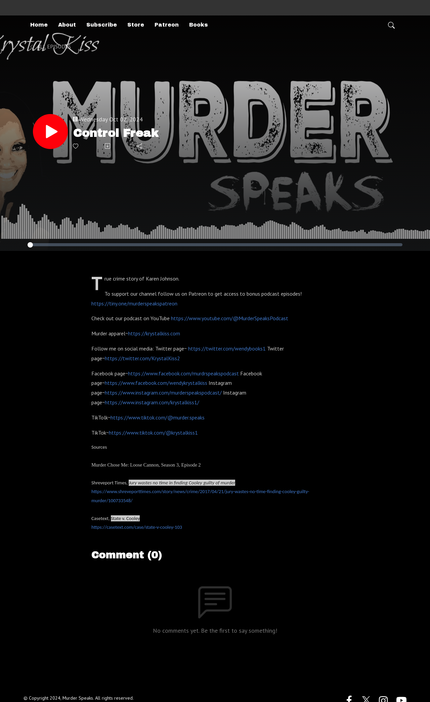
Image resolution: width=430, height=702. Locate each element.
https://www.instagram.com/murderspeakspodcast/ (163, 392)
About (67, 25)
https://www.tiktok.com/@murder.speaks (158, 417)
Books (198, 25)
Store (135, 25)
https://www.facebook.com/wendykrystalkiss (156, 382)
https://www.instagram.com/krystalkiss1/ (152, 402)
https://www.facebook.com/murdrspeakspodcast (183, 373)
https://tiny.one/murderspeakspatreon (134, 303)
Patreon (167, 25)
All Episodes (50, 46)
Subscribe (101, 25)
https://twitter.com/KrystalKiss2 (142, 358)
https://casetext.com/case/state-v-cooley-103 (136, 527)
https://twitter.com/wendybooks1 (227, 348)
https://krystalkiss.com (154, 333)
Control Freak (116, 133)
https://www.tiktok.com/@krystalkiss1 (153, 432)
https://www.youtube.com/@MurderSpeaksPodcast (229, 318)
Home (39, 25)
